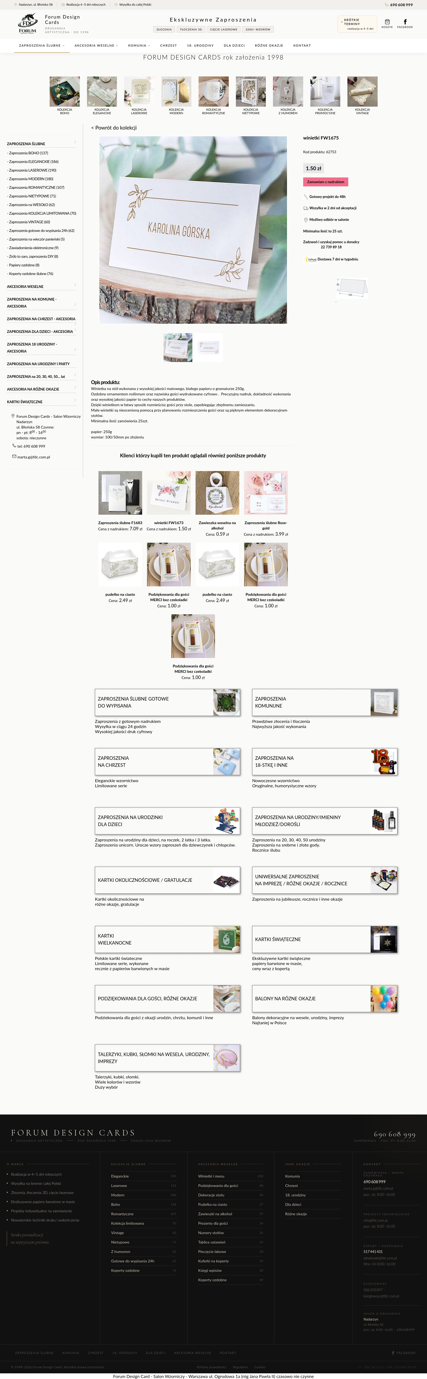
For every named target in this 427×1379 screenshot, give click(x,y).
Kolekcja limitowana (143, 1223)
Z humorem (143, 1251)
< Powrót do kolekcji (114, 127)
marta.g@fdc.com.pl (34, 457)
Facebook (405, 24)
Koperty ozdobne (143, 1270)
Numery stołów (231, 1232)
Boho (143, 1204)
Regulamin (240, 1367)
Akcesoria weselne (96, 45)
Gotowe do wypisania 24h (143, 1261)
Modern (143, 1195)
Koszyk (387, 24)
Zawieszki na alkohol (231, 1213)
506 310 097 (373, 1290)
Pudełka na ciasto (231, 1204)
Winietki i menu (231, 1176)
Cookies (260, 1367)
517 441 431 (373, 1251)
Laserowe (143, 1185)
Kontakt (302, 45)
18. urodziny (200, 45)
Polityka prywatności (211, 1367)
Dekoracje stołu (231, 1195)
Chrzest (168, 45)
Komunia (139, 45)
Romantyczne (143, 1213)
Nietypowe (143, 1242)
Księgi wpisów (231, 1270)
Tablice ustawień (231, 1242)
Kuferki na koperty (231, 1261)
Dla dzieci (234, 45)
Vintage (143, 1232)
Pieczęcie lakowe (231, 1251)
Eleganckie (143, 1176)
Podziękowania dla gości (231, 1185)
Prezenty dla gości (231, 1223)
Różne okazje (269, 45)
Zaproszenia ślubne (42, 45)
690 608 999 (399, 4)
